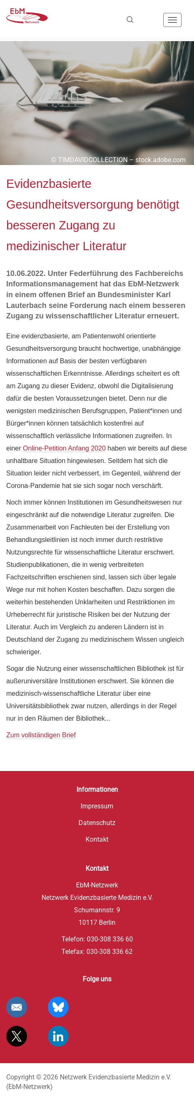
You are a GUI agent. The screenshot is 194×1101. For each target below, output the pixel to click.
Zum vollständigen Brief (41, 735)
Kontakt (97, 839)
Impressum (97, 806)
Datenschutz (97, 823)
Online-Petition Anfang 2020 (64, 448)
